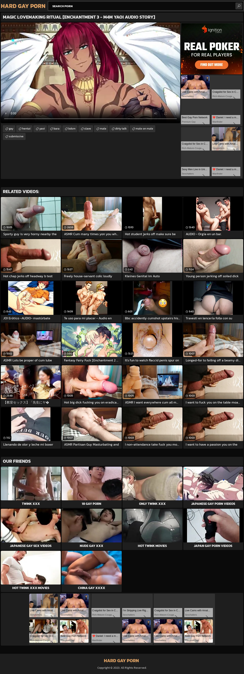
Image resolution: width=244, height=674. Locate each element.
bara (57, 128)
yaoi (42, 128)
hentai (26, 128)
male (103, 128)
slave (87, 128)
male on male (144, 128)
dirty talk (121, 128)
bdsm (71, 128)
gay (11, 128)
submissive (16, 136)
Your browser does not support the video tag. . (90, 72)
